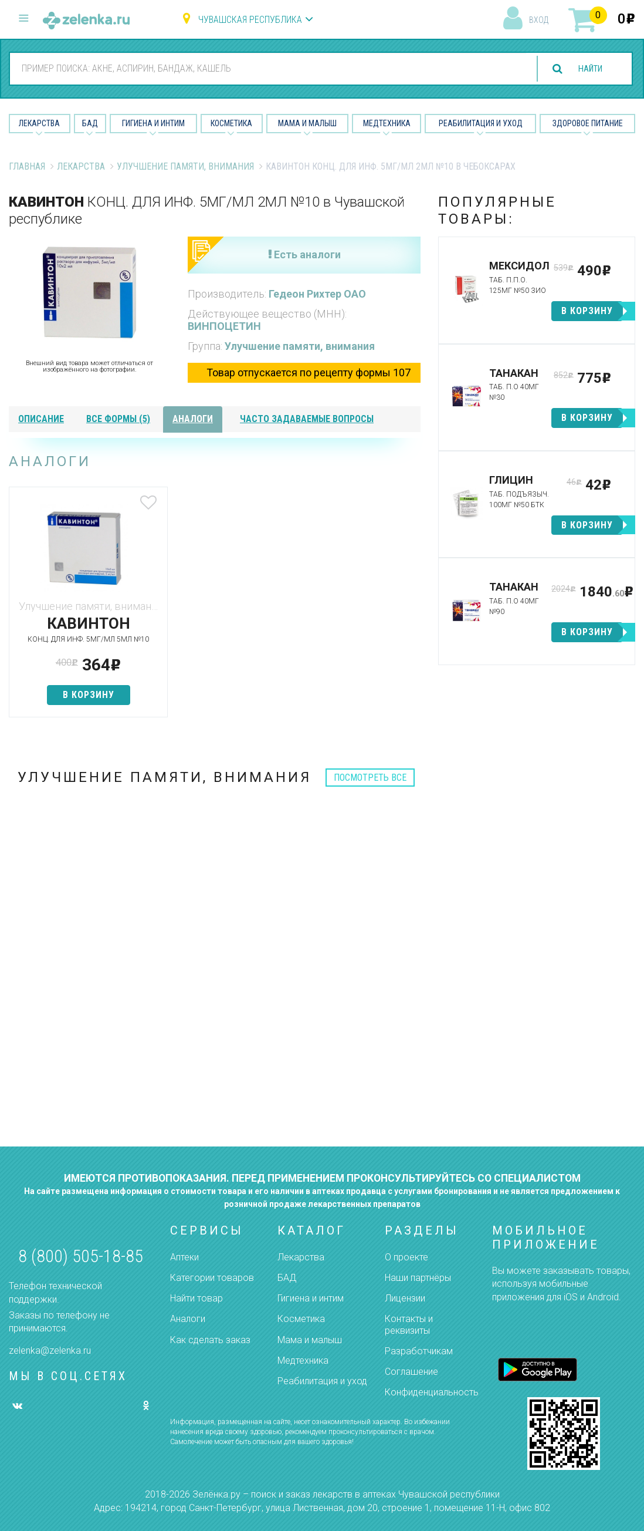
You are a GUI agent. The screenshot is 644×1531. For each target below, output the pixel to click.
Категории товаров (212, 1277)
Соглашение (411, 1371)
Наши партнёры (418, 1277)
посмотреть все (370, 788)
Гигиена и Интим (153, 123)
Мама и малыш (307, 123)
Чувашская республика (250, 19)
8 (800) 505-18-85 (80, 1256)
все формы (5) (118, 418)
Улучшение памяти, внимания (185, 166)
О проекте (406, 1257)
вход (538, 20)
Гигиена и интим (310, 1298)
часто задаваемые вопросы (307, 418)
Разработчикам (419, 1351)
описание (41, 418)
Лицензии (405, 1298)
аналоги (192, 418)
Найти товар (196, 1298)
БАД (90, 123)
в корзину (77, 705)
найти (586, 69)
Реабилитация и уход (481, 123)
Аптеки (184, 1257)
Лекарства (39, 123)
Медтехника (387, 123)
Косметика (231, 123)
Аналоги (187, 1318)
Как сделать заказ (210, 1339)
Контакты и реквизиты (409, 1324)
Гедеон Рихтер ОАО (317, 294)
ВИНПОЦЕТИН (224, 326)
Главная (27, 166)
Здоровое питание (588, 123)
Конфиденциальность (432, 1392)
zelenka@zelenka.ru (50, 1350)
